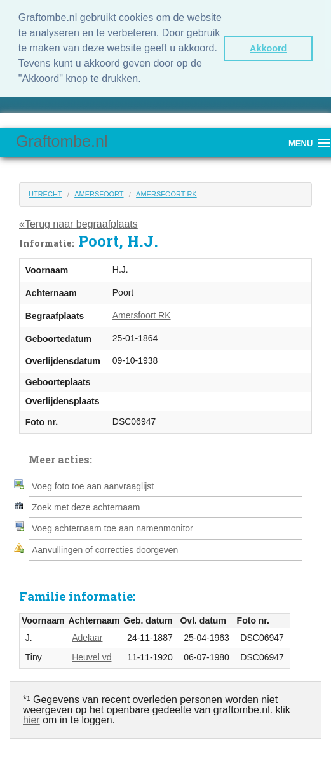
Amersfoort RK (166, 194)
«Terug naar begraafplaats (78, 224)
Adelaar (87, 638)
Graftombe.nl (62, 141)
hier (31, 720)
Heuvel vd (91, 657)
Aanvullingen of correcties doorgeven (105, 550)
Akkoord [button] (268, 48)
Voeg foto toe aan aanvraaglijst (93, 486)
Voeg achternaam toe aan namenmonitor (112, 528)
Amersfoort (98, 194)
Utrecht (45, 194)
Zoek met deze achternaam (86, 507)
